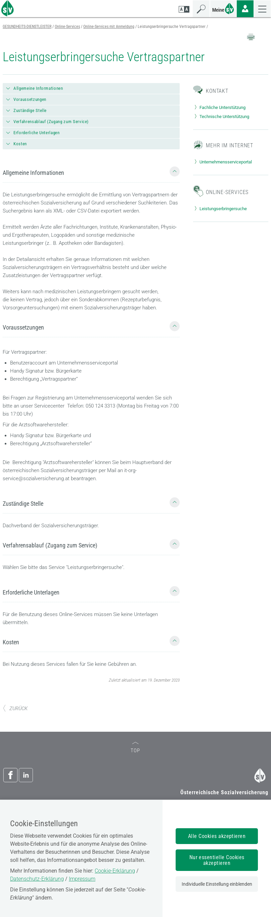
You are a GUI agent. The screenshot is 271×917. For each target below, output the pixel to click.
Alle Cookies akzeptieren (217, 836)
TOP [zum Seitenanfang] (135, 748)
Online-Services (67, 26)
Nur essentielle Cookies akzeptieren (216, 860)
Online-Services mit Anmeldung (108, 26)
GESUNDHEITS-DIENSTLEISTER (27, 26)
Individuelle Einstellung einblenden (217, 884)
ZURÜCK (15, 708)
